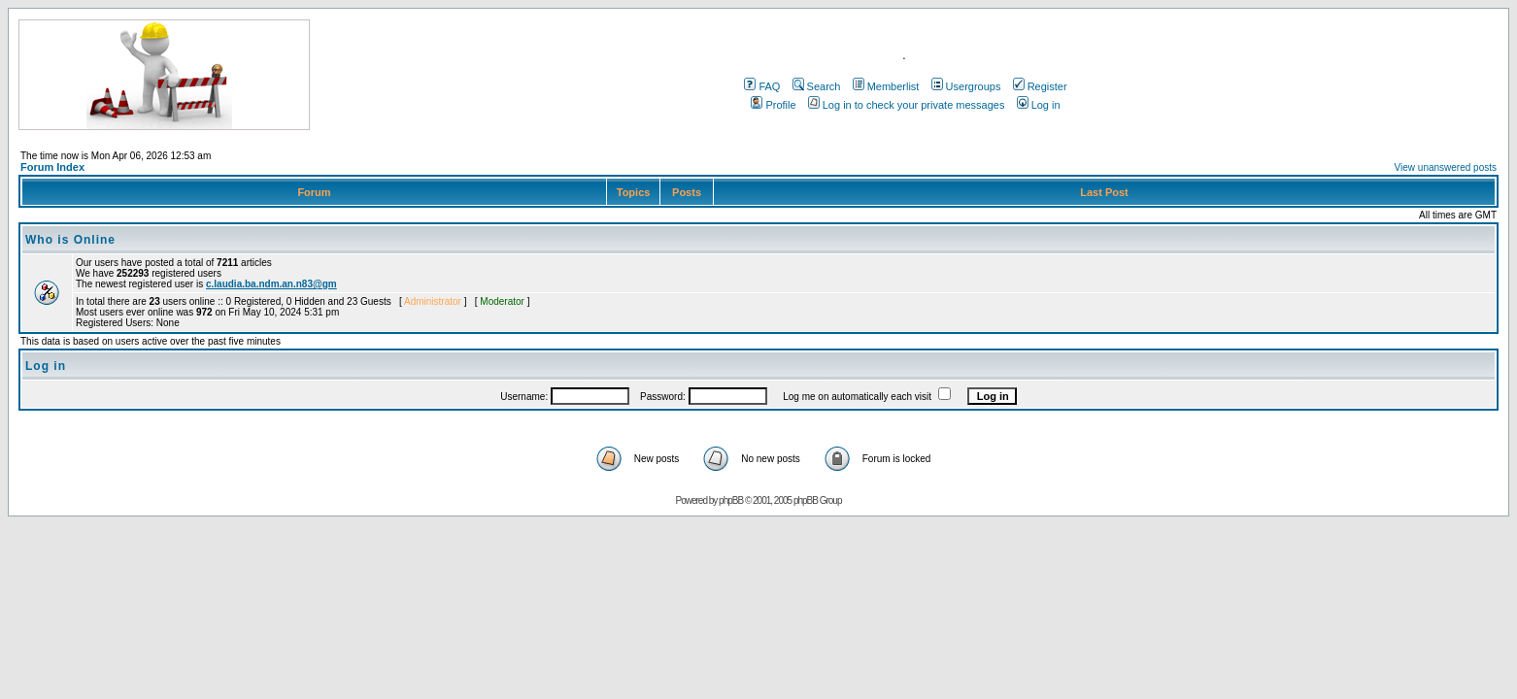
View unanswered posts (1446, 167)
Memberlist (886, 86)
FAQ (762, 86)
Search (816, 86)
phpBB (731, 500)
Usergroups (966, 86)
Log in (1039, 105)
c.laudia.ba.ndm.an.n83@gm (271, 284)
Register (1040, 86)
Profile (773, 105)
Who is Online (70, 240)
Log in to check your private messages (906, 105)
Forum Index (52, 167)
